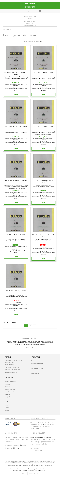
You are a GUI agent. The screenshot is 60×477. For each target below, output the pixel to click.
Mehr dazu (33, 473)
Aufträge (7, 387)
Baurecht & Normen (29, 21)
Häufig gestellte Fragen (36, 363)
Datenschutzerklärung (36, 368)
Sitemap (7, 407)
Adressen (7, 384)
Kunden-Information (10, 381)
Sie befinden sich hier (30, 16)
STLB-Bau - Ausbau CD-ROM (43, 127)
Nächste (34, 325)
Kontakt (29, 348)
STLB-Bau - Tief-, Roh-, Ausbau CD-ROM (15, 73)
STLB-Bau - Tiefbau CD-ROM (43, 73)
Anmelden (36, 10)
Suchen (7, 410)
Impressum (33, 366)
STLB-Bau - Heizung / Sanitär (16, 291)
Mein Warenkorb (24, 11)
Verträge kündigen (10, 389)
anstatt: (40, 247)
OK (23, 473)
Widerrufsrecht (34, 373)
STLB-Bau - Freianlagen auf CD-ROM (43, 181)
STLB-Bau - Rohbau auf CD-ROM (16, 127)
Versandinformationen (13, 465)
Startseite (29, 18)
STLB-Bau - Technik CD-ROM (16, 235)
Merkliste (7, 394)
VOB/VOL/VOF (29, 23)
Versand (13, 84)
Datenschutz (38, 426)
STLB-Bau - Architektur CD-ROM (16, 181)
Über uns (33, 361)
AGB (31, 371)
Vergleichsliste (9, 397)
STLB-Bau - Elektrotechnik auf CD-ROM (43, 235)
